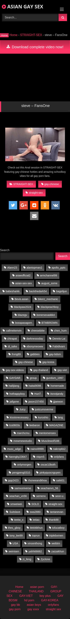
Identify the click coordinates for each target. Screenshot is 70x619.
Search (5, 250)
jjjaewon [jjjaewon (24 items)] (58, 401)
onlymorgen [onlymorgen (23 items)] (24, 464)
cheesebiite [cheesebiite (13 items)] (38, 330)
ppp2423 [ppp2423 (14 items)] (13, 480)
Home (14, 35)
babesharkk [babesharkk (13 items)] (13, 291)
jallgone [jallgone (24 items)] (14, 401)
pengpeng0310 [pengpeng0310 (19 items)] (21, 472)
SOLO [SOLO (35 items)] (35, 504)
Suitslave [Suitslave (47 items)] (14, 511)
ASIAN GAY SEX (22, 6)
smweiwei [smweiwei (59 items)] (16, 504)
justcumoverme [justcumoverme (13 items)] (44, 409)
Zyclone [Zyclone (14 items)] (45, 559)
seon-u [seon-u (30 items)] (59, 496)
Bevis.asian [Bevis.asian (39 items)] (21, 299)
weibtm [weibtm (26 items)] (56, 543)
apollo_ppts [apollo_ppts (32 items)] (59, 267)
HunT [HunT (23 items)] (37, 393)
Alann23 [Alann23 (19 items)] (12, 267)
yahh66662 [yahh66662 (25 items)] (35, 551)
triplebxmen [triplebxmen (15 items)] (56, 535)
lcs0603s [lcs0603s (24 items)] (14, 425)
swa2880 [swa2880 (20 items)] (35, 511)
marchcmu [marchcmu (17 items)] (23, 433)
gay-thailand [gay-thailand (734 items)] (40, 370)
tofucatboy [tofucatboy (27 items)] (58, 527)
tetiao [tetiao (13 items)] (36, 519)
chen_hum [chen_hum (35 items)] (60, 330)
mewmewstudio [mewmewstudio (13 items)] (22, 440)
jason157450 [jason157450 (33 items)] (36, 401)
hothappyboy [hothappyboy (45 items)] (17, 393)
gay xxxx (33, 609)
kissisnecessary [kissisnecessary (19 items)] (19, 417)
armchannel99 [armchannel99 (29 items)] (48, 275)
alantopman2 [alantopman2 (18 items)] (34, 267)
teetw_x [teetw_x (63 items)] (19, 519)
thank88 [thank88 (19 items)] (53, 519)
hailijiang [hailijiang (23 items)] (14, 385)
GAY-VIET (26, 595)
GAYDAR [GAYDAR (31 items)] (14, 377)
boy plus (45, 595)
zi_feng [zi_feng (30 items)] (27, 559)
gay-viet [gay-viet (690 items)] (62, 370)
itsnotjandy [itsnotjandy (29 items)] (56, 393)
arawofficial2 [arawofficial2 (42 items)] (23, 275)
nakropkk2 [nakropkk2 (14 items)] (59, 448)
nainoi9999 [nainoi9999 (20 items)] (36, 448)
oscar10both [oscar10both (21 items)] (48, 464)
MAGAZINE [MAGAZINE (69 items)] (56, 425)
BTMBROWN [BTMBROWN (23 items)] (49, 322)
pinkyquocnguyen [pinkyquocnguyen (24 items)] (50, 472)
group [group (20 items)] (33, 377)
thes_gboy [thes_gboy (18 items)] (14, 527)
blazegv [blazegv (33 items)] (22, 314)
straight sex (53, 609)
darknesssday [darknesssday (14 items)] (34, 338)
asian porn (37, 586)
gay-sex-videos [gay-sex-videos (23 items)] (15, 370)
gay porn (15, 609)
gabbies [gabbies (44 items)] (35, 354)
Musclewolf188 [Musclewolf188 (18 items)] (50, 440)
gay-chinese (50, 184)
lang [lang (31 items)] (60, 417)
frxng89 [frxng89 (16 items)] (16, 354)
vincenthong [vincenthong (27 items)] (35, 543)
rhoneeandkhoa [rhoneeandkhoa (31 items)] (37, 480)
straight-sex (34, 192)
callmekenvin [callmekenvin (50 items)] (13, 330)
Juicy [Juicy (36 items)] (22, 409)
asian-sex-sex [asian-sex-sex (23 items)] (23, 283)
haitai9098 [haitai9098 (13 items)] (35, 385)
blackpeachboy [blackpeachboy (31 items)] (50, 306)
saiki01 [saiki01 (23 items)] (60, 480)
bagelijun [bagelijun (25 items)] (61, 291)
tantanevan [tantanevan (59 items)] (56, 511)
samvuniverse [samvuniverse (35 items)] (23, 488)
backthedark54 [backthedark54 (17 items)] (38, 291)
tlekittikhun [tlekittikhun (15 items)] (36, 527)
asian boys (34, 604)
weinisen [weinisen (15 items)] (14, 551)
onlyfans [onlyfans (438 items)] (59, 456)
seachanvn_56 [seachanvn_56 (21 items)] (49, 488)
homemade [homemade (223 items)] (57, 385)
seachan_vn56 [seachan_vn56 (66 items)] (18, 496)
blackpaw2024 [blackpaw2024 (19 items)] (22, 306)
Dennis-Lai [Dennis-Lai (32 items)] (58, 338)
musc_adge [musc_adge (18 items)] (14, 448)
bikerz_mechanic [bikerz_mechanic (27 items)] (48, 299)
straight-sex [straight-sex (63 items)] (55, 504)
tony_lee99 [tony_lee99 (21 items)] (16, 535)
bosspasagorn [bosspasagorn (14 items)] (23, 322)
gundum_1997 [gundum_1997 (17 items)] (54, 377)
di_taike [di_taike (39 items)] (12, 346)
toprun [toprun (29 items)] (36, 535)
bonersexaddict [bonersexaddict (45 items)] (46, 314)
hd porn (29, 600)
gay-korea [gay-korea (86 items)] (48, 362)
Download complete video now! (35, 47)
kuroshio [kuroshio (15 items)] (43, 417)
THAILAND (36, 591)
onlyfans (53, 604)
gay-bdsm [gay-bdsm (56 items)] (55, 354)
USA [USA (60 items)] (15, 543)
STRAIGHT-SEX (31, 35)
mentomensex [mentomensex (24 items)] (47, 433)
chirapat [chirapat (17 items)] (12, 338)
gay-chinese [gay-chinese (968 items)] (25, 362)
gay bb (15, 604)
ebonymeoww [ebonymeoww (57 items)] (35, 346)
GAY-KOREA (49, 600)
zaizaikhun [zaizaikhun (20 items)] (57, 551)
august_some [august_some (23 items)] (49, 283)
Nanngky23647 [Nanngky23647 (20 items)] (18, 456)
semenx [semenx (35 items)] (41, 496)
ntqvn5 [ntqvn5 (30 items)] (40, 456)
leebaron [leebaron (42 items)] (34, 425)
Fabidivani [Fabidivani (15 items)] (58, 346)
